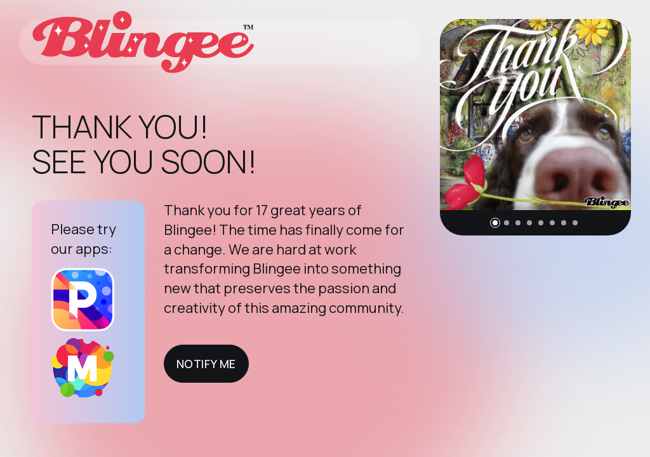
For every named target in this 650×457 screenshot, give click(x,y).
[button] (495, 222)
